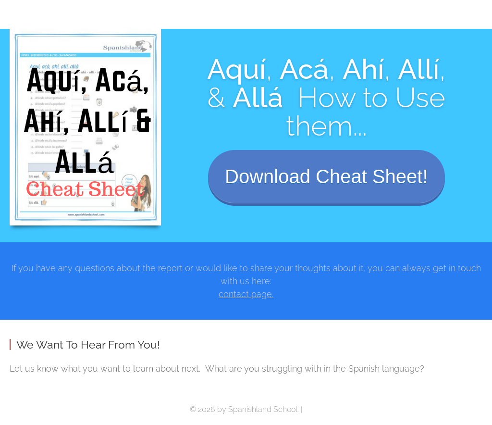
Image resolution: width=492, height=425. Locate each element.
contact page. (246, 294)
